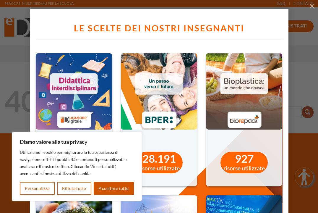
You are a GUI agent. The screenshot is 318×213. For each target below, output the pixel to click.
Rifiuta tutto (74, 188)
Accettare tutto (114, 188)
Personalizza (37, 188)
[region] (77, 166)
